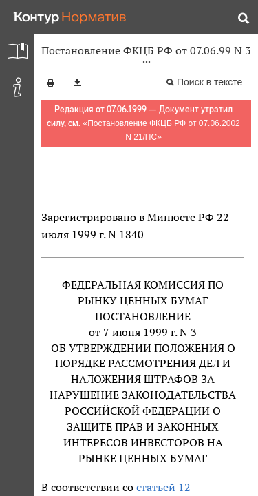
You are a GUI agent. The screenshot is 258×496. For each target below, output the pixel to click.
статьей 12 (163, 487)
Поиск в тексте (209, 81)
